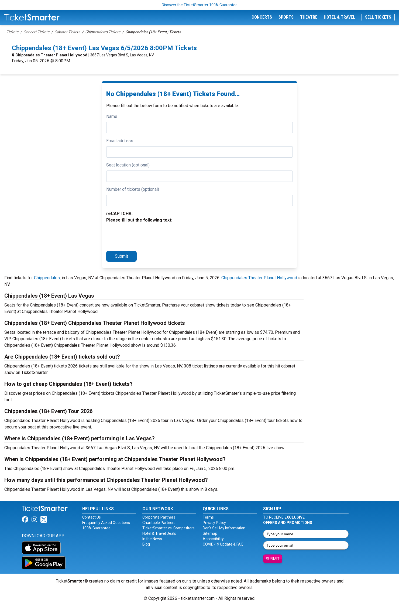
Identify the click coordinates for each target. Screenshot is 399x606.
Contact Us (91, 517)
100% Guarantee (96, 528)
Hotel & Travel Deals (159, 533)
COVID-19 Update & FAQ (223, 544)
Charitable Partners (159, 522)
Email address (119, 140)
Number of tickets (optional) (132, 189)
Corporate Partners (158, 517)
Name (111, 116)
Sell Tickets (378, 17)
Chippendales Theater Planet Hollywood (51, 55)
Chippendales (47, 277)
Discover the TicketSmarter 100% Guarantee (200, 5)
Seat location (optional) (128, 165)
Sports (286, 17)
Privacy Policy (214, 522)
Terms (208, 517)
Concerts (262, 17)
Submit (121, 256)
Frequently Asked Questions (106, 522)
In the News (152, 539)
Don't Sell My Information (224, 528)
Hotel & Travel (339, 17)
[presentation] (147, 236)
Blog (146, 544)
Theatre (308, 17)
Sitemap (210, 533)
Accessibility (213, 539)
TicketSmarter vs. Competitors (168, 528)
